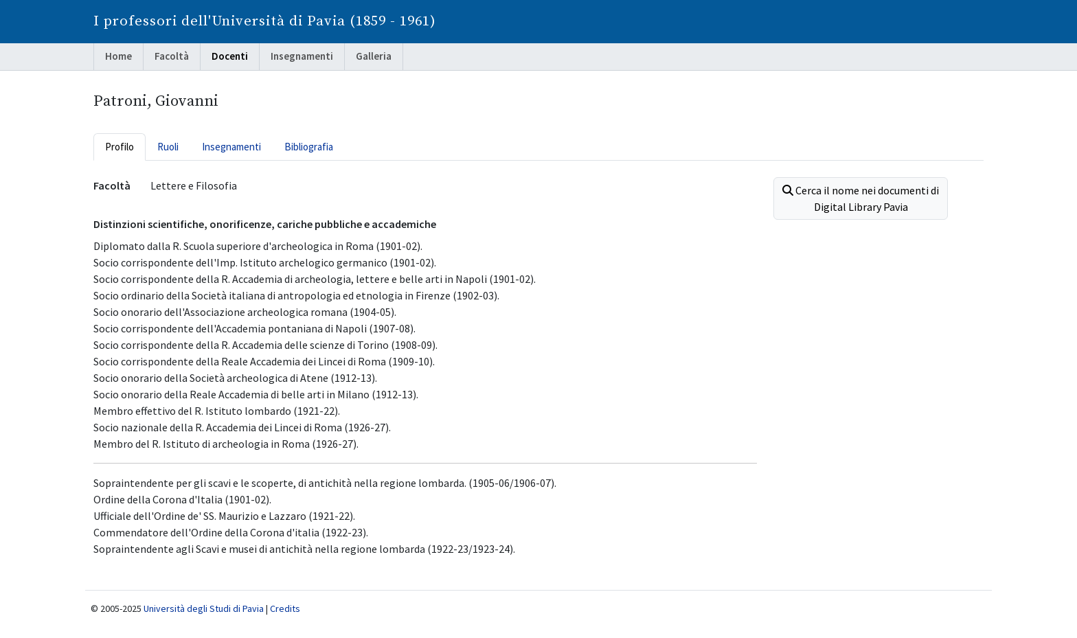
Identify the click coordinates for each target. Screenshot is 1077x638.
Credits (285, 608)
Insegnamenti (302, 55)
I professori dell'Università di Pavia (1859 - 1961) (264, 21)
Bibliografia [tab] (308, 146)
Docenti (230, 55)
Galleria (374, 55)
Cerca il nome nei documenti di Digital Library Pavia (860, 198)
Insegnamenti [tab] (231, 146)
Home (118, 55)
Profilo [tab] (119, 146)
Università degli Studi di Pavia (204, 608)
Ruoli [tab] (168, 146)
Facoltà (172, 55)
